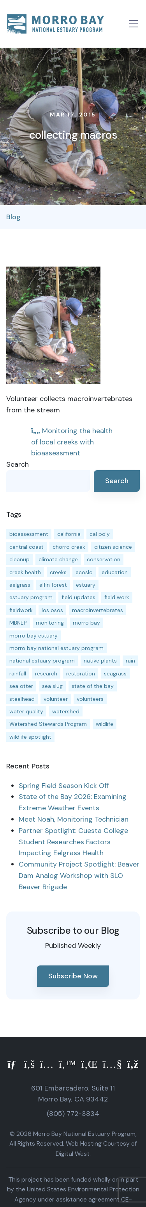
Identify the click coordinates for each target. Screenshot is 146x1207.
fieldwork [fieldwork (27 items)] (21, 610)
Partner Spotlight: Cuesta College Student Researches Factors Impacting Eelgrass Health (73, 842)
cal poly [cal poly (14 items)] (100, 533)
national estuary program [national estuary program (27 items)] (42, 660)
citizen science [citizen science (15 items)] (113, 546)
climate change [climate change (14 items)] (58, 559)
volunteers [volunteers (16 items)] (90, 698)
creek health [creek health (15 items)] (25, 572)
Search (17, 464)
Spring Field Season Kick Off (64, 785)
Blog (13, 217)
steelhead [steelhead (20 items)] (22, 698)
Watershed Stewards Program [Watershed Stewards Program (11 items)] (48, 723)
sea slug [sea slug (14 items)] (52, 685)
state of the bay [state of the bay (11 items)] (93, 685)
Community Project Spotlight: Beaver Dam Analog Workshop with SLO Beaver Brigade (79, 876)
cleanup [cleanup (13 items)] (19, 559)
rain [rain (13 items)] (130, 660)
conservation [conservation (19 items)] (103, 559)
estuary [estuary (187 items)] (85, 584)
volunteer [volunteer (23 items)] (56, 698)
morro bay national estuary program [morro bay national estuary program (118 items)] (56, 648)
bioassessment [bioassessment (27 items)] (28, 533)
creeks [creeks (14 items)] (58, 572)
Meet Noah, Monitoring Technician (73, 819)
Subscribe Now (73, 976)
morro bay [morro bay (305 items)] (86, 622)
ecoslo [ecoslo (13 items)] (84, 572)
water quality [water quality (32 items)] (26, 711)
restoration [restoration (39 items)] (80, 673)
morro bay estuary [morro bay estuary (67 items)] (33, 635)
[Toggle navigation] (133, 24)
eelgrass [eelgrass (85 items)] (19, 584)
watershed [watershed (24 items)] (65, 711)
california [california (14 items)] (69, 533)
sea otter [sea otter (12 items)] (21, 685)
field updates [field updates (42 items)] (78, 597)
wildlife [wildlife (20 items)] (104, 723)
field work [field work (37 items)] (116, 597)
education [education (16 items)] (115, 572)
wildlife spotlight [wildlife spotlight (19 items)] (30, 736)
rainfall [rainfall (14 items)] (17, 673)
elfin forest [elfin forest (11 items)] (53, 584)
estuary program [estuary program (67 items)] (31, 597)
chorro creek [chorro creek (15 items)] (69, 546)
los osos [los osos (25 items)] (52, 610)
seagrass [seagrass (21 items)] (115, 673)
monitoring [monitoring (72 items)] (50, 622)
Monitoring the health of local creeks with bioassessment (72, 442)
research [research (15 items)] (46, 673)
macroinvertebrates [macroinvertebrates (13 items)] (97, 610)
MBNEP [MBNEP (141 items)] (18, 622)
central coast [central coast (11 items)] (26, 546)
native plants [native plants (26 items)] (100, 660)
